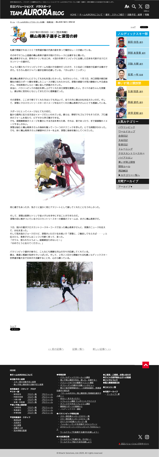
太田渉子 (17, 422)
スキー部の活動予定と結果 (25, 382)
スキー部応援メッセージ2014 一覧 (74, 419)
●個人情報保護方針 (111, 382)
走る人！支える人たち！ (70, 398)
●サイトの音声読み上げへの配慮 (117, 377)
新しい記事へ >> (102, 349)
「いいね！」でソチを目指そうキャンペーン (78, 424)
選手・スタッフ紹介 (114, 14)
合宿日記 (123, 136)
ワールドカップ (126, 131)
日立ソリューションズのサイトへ (134, 443)
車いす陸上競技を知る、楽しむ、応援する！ (78, 380)
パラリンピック (126, 127)
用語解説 (123, 170)
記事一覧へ (78, 349)
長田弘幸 (17, 420)
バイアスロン (125, 157)
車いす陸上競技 (126, 162)
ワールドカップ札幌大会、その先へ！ (76, 439)
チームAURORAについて (91, 14)
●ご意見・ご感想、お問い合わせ (117, 374)
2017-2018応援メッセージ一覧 (73, 421)
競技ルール (124, 166)
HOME (73, 14)
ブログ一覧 (32, 394)
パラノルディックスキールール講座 (75, 377)
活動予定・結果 (134, 14)
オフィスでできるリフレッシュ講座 (75, 403)
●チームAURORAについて (21, 374)
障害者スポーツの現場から (71, 406)
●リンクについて (110, 380)
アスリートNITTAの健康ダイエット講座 (76, 382)
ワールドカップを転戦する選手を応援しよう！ (79, 432)
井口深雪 (17, 425)
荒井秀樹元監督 (20, 430)
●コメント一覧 (109, 387)
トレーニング (125, 149)
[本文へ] (146, 11)
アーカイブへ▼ (113, 394)
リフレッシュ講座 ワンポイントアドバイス (78, 401)
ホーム (12, 22)
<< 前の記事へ (56, 349)
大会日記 (123, 140)
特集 (147, 14)
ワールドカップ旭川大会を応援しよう (76, 442)
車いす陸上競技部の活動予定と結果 (28, 384)
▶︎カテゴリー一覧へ (129, 175)
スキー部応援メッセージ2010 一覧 (75, 416)
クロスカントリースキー (131, 153)
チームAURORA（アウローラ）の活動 (30, 22)
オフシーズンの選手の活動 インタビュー (77, 385)
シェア (13, 326)
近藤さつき (18, 428)
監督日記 (50, 22)
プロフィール (47, 394)
